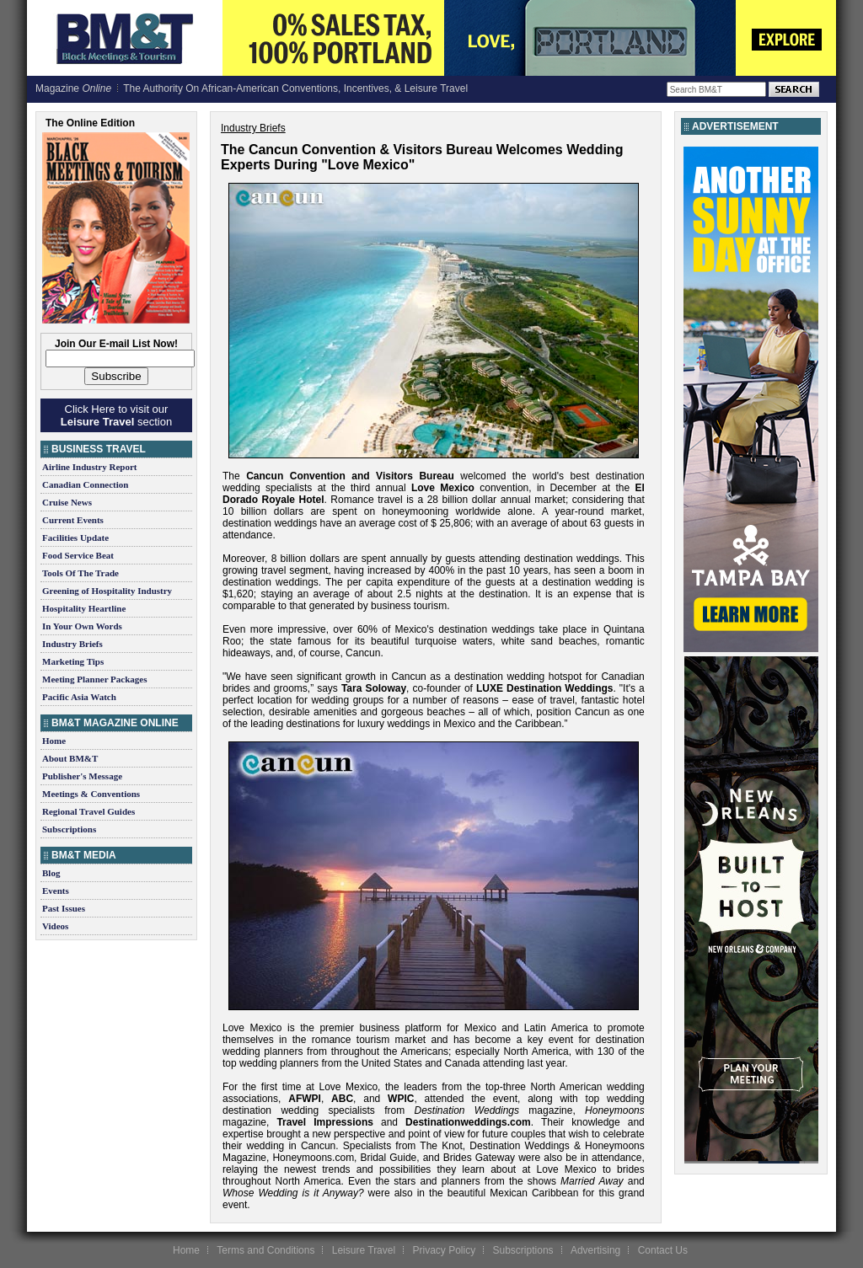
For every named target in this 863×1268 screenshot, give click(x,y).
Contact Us (663, 1250)
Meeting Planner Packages (94, 679)
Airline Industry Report (89, 467)
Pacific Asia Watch (79, 697)
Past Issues (63, 908)
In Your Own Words (82, 626)
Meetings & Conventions (91, 794)
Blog (51, 873)
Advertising (595, 1250)
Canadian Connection (85, 484)
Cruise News (67, 502)
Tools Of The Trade (80, 573)
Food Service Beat (78, 555)
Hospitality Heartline (84, 608)
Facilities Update (75, 537)
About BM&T (70, 758)
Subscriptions (69, 829)
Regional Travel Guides (88, 811)
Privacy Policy (443, 1250)
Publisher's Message (82, 776)
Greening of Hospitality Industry (107, 591)
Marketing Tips (73, 661)
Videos (55, 926)
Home (54, 741)
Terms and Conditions (265, 1250)
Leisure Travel (363, 1250)
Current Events (73, 520)
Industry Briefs (72, 644)
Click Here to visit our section (116, 415)
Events (55, 890)
